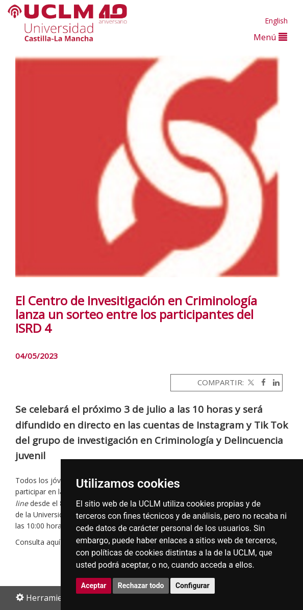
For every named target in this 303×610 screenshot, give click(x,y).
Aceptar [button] (94, 585)
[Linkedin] (274, 382)
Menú (270, 37)
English (276, 20)
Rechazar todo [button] (141, 585)
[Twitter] (250, 382)
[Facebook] (261, 382)
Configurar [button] (192, 585)
